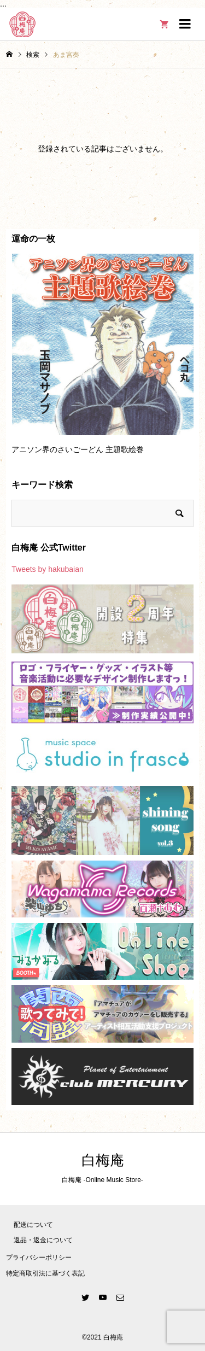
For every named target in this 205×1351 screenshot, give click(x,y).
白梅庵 (102, 1160)
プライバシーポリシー (39, 1257)
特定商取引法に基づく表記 (45, 1273)
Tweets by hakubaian (47, 569)
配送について (33, 1225)
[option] (102, 359)
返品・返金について (43, 1240)
